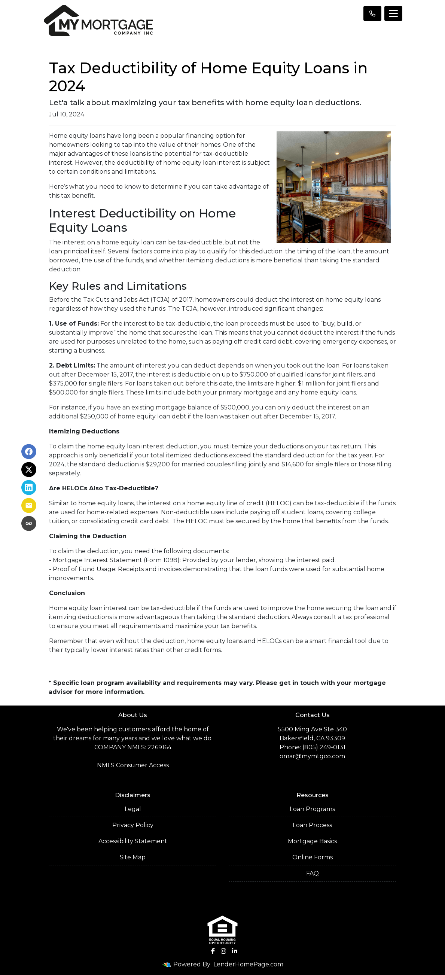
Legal (133, 809)
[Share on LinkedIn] (28, 487)
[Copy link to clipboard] (28, 523)
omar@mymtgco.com (312, 756)
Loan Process (312, 825)
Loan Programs (312, 809)
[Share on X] (28, 469)
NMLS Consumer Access (133, 765)
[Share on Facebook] (28, 451)
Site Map (133, 857)
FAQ (312, 873)
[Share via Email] (28, 505)
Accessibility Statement (132, 841)
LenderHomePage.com (248, 964)
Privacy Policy (132, 825)
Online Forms (312, 857)
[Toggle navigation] (393, 13)
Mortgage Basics (312, 841)
